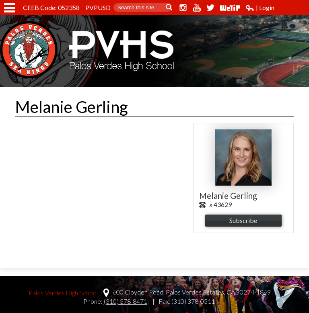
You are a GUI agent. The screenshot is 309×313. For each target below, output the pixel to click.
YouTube (197, 8)
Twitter (210, 8)
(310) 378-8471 (125, 301)
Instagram (183, 8)
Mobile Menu (9, 7)
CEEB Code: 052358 (51, 7)
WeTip (230, 8)
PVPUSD (98, 7)
